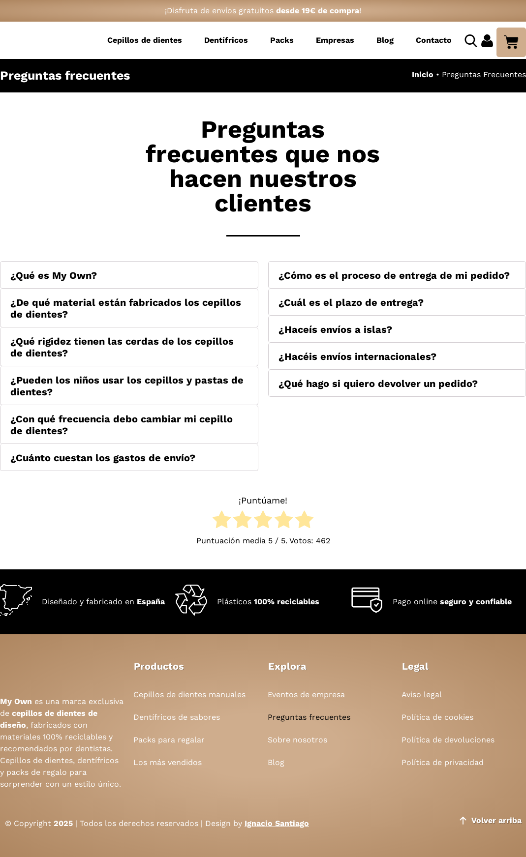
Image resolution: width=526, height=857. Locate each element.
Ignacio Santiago (277, 823)
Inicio (422, 74)
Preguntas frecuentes (309, 717)
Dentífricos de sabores (176, 717)
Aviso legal (422, 694)
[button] (129, 275)
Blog (385, 40)
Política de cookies (437, 717)
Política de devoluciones (448, 739)
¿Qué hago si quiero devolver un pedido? (378, 383)
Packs (282, 40)
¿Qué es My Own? (53, 275)
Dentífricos (226, 40)
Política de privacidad (443, 762)
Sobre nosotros (297, 739)
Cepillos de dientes (144, 40)
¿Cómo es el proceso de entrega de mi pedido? (394, 275)
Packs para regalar (169, 739)
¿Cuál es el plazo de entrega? (351, 302)
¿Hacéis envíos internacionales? (357, 356)
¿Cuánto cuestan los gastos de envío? (102, 458)
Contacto (434, 40)
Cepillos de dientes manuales (189, 694)
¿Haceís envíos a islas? (335, 329)
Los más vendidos (167, 762)
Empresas (335, 40)
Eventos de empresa (306, 694)
